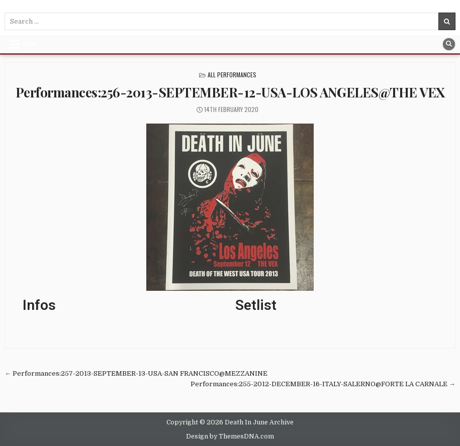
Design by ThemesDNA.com (230, 436)
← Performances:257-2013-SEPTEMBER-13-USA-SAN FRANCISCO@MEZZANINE (136, 373)
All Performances (232, 74)
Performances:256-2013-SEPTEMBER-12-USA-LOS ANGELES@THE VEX (230, 92)
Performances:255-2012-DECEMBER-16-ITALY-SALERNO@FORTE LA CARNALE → (323, 384)
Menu (30, 44)
